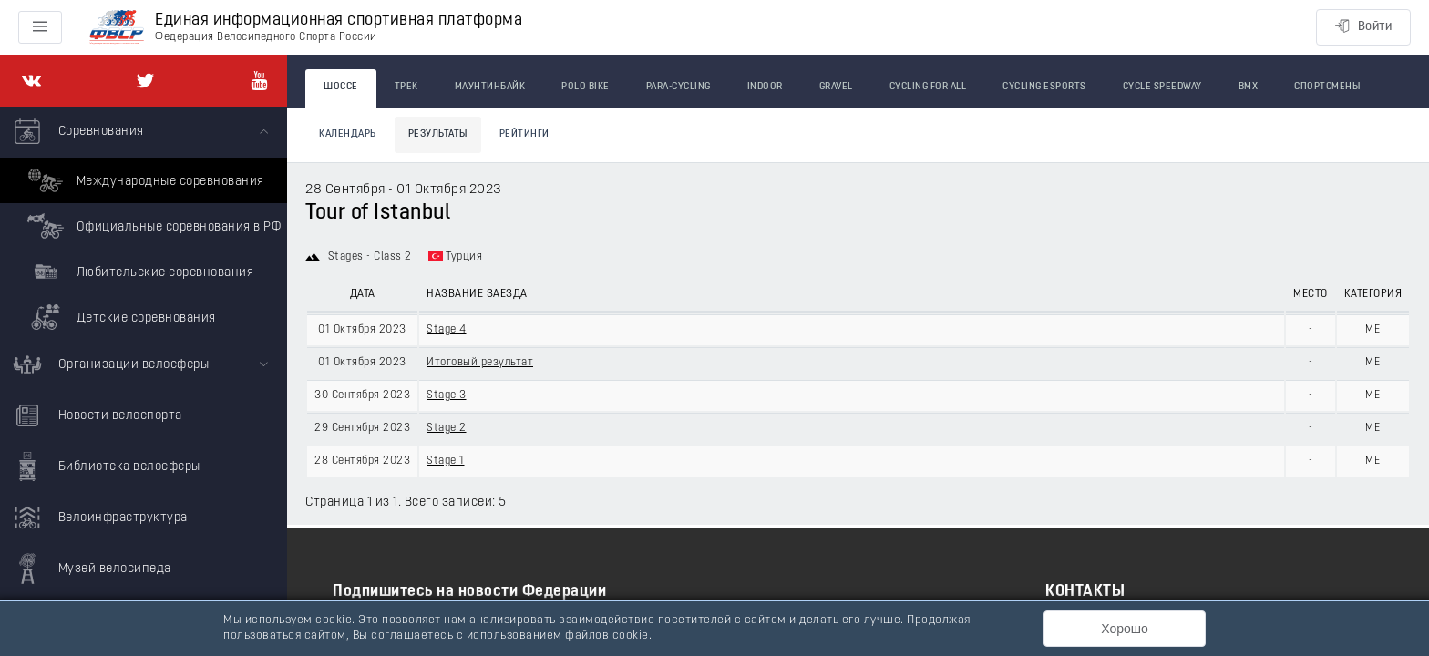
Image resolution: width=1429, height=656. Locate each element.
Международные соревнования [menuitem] (143, 180)
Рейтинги (524, 134)
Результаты (438, 134)
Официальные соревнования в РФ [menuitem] (152, 226)
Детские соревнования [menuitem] (119, 317)
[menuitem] (143, 223)
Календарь (347, 134)
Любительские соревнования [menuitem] (138, 271)
